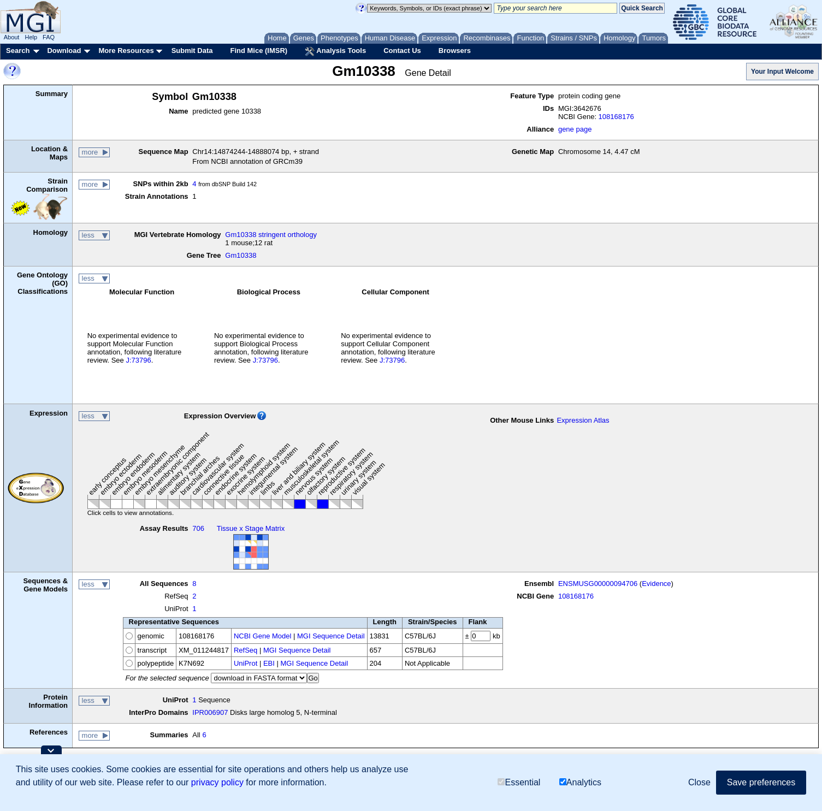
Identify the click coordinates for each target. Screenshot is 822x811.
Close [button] (699, 782)
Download (64, 50)
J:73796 (138, 360)
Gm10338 (240, 255)
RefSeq (245, 650)
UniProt (245, 663)
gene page (575, 129)
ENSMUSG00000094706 (597, 583)
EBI (269, 663)
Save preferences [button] (761, 782)
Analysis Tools (335, 51)
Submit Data (192, 50)
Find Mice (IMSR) (258, 50)
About (12, 37)
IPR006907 (210, 712)
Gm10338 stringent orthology (271, 234)
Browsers (455, 50)
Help (31, 37)
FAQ (49, 37)
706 (198, 528)
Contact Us (402, 50)
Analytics (580, 782)
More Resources (125, 50)
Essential (519, 782)
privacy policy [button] (217, 782)
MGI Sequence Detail (331, 636)
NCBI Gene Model (263, 636)
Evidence (656, 583)
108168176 (616, 117)
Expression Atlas (583, 420)
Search (17, 50)
